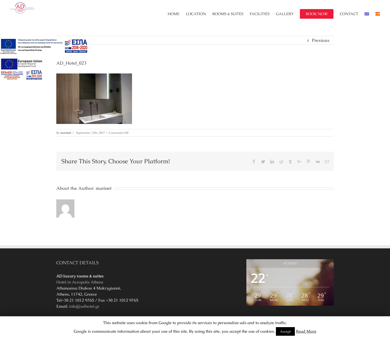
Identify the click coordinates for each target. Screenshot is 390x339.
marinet (65, 133)
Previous (320, 40)
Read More (306, 331)
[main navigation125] (44, 46)
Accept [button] (285, 331)
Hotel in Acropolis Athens (79, 282)
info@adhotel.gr (84, 306)
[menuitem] (177, 14)
